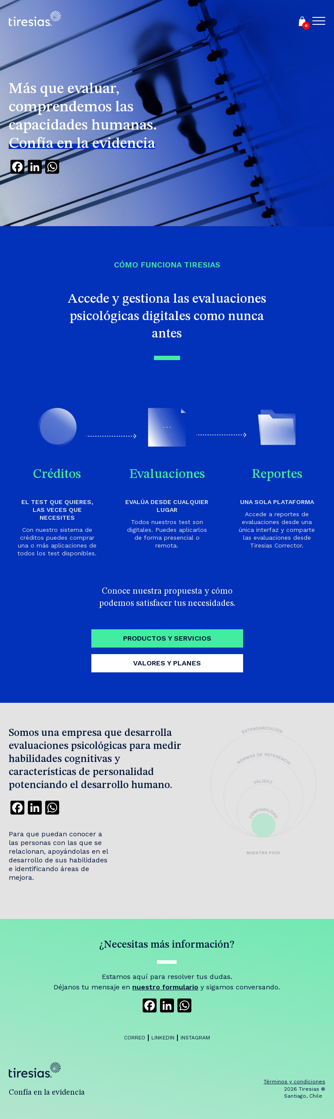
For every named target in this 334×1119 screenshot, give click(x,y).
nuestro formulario (165, 987)
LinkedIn (162, 1038)
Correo (134, 1038)
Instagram (195, 1038)
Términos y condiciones (294, 1082)
